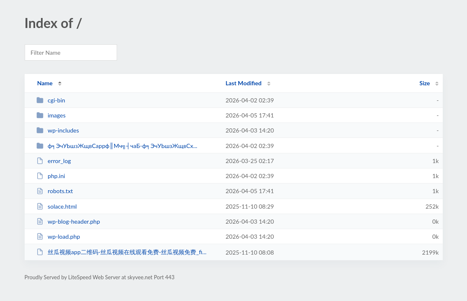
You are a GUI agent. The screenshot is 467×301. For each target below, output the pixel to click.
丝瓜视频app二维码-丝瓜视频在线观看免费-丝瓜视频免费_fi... (121, 251)
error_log (53, 160)
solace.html (56, 206)
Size (424, 83)
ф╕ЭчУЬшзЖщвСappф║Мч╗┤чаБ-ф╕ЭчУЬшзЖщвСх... (116, 145)
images (51, 115)
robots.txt (54, 190)
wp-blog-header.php (68, 221)
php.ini (50, 175)
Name (45, 83)
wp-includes (57, 130)
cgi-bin (50, 100)
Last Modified (244, 83)
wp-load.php (58, 236)
